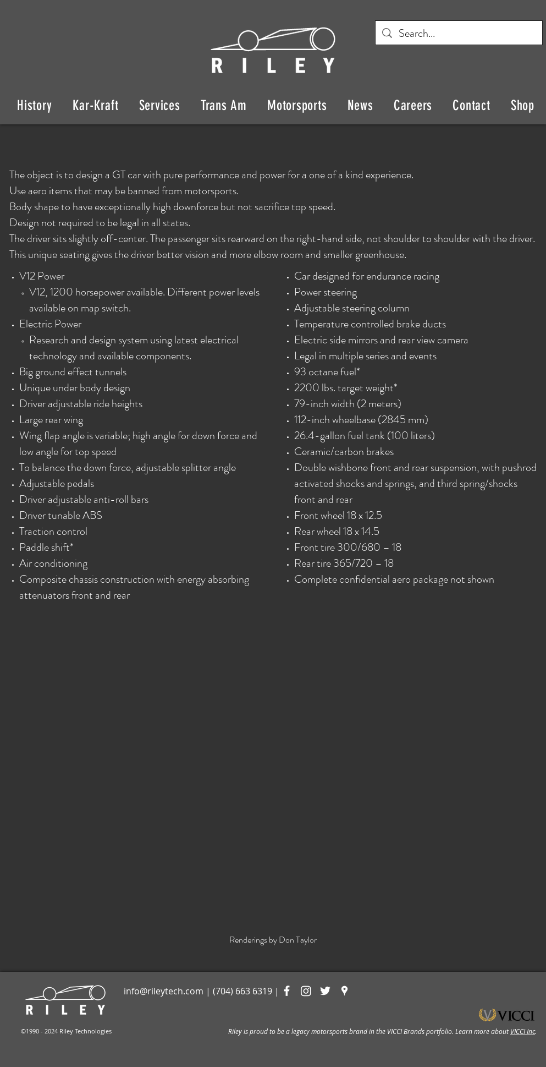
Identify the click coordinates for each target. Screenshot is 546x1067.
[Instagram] (306, 991)
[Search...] (459, 33)
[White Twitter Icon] (325, 991)
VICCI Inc (522, 1031)
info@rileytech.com (163, 991)
